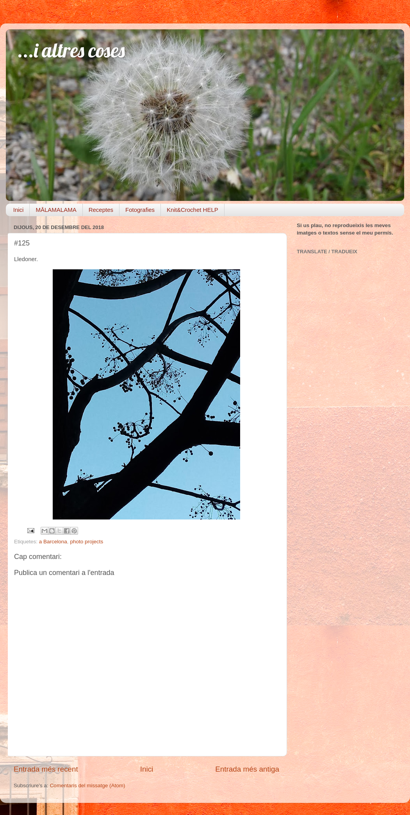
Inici (18, 209)
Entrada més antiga (247, 769)
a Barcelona (53, 542)
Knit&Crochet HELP (192, 209)
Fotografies (140, 209)
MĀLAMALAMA (56, 209)
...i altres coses (71, 50)
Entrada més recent (46, 769)
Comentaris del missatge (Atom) (87, 785)
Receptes (101, 209)
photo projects (86, 542)
